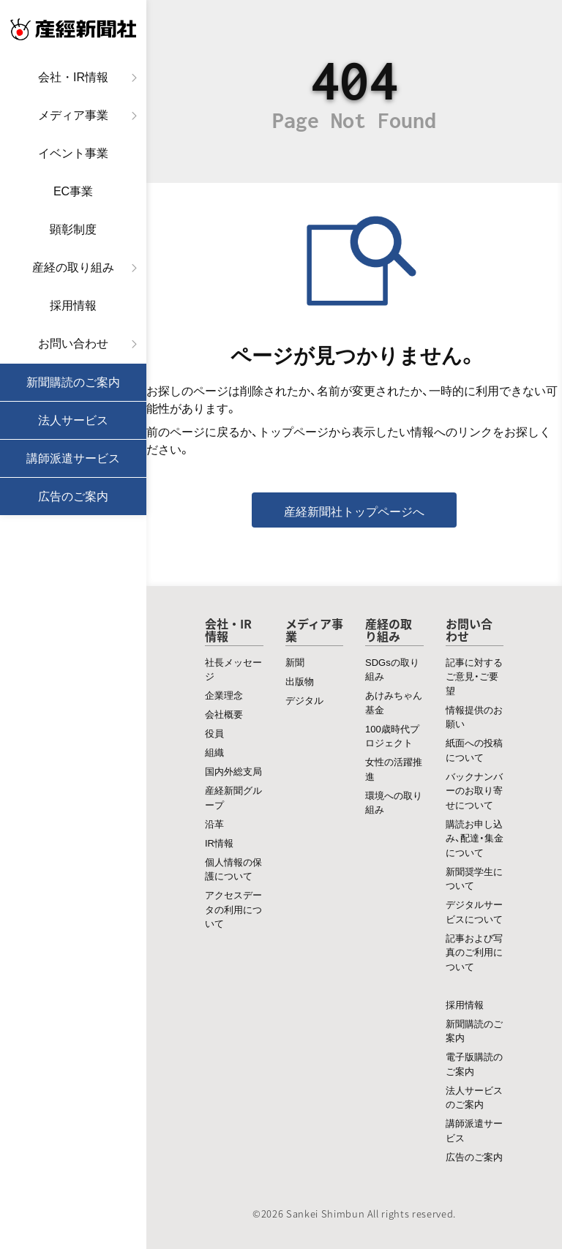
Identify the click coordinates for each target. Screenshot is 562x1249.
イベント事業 (73, 153)
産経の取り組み (73, 267)
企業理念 (224, 695)
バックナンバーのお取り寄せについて (474, 790)
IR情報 (219, 842)
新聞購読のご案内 (73, 382)
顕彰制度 (73, 229)
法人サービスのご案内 (474, 1097)
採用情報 (73, 305)
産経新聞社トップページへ (354, 511)
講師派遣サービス (73, 458)
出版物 (299, 681)
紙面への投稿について (474, 749)
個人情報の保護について (233, 869)
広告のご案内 (73, 496)
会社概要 (224, 714)
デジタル (304, 700)
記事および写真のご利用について (474, 952)
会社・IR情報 (73, 77)
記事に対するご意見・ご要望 (474, 676)
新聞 (294, 662)
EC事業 (73, 191)
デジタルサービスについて (474, 911)
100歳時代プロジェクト (392, 735)
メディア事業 (73, 115)
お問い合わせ (73, 343)
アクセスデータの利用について (233, 909)
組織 (214, 752)
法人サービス (73, 420)
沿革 (214, 823)
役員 (214, 733)
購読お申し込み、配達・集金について (474, 838)
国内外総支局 (233, 771)
